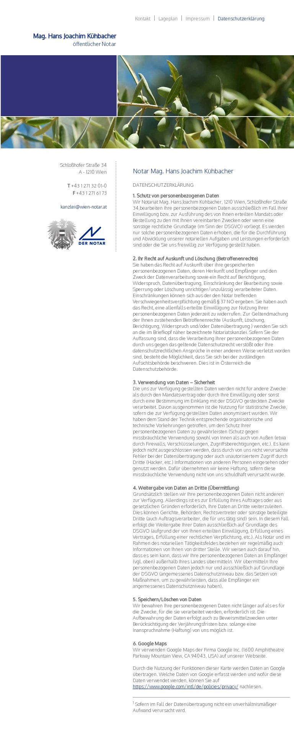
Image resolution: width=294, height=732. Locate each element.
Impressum (198, 18)
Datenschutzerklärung (241, 18)
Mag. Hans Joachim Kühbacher (74, 36)
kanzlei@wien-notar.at (83, 207)
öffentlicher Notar (94, 43)
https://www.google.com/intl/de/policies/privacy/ (185, 686)
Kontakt (142, 18)
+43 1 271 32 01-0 (89, 186)
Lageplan (168, 18)
